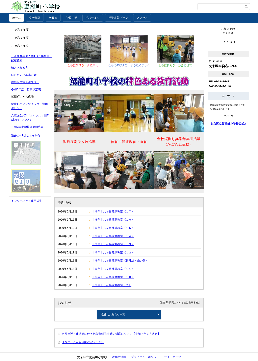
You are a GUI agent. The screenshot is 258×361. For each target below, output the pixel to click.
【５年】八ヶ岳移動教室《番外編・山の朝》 (120, 260)
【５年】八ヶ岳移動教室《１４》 (113, 236)
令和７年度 (22, 37)
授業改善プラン (118, 17)
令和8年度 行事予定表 (26, 89)
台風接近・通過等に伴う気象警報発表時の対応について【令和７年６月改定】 (111, 333)
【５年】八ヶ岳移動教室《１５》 (113, 227)
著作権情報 (119, 357)
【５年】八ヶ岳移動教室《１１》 (113, 268)
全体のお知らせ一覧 (113, 314)
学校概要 (35, 17)
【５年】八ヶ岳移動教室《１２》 (113, 252)
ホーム (16, 17)
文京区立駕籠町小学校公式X (228, 123)
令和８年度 (22, 29)
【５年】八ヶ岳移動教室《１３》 (113, 244)
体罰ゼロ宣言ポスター (25, 82)
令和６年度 (22, 45)
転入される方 (19, 67)
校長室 (53, 17)
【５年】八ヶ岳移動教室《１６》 (113, 219)
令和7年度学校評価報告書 (27, 127)
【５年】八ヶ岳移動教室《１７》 (113, 211)
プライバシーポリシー (145, 357)
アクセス (142, 17)
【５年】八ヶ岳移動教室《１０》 (113, 277)
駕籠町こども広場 (22, 96)
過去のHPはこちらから (25, 135)
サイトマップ (172, 357)
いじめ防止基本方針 (23, 74)
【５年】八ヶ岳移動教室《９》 (111, 285)
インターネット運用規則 (26, 200)
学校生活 (71, 17)
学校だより (93, 17)
